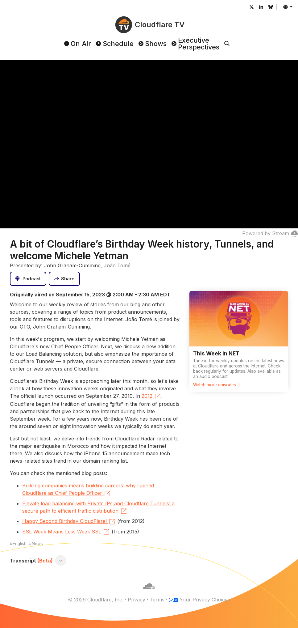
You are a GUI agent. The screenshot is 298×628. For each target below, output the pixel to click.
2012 (151, 396)
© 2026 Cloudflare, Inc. (95, 599)
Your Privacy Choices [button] (205, 599)
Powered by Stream (270, 233)
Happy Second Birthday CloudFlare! (69, 521)
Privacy (136, 599)
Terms (157, 599)
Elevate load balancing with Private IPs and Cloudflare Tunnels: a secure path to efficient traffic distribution (98, 507)
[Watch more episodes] (238, 341)
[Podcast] (28, 279)
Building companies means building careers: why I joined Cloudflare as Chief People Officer (88, 489)
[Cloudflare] (149, 592)
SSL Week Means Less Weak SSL (66, 532)
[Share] (64, 279)
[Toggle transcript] (60, 560)
